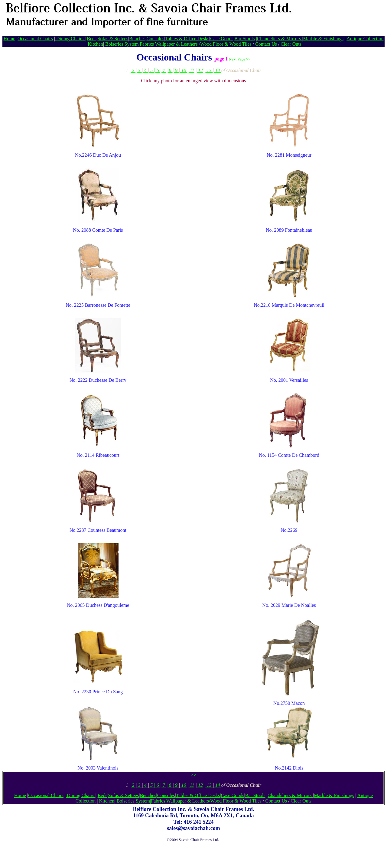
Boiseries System (121, 44)
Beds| (92, 38)
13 (209, 70)
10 (183, 70)
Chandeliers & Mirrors (279, 38)
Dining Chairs (70, 38)
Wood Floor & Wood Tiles (226, 44)
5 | (152, 70)
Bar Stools (244, 38)
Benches (137, 38)
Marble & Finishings (323, 38)
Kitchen (95, 44)
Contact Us (266, 44)
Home (9, 38)
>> (193, 774)
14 (217, 70)
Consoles (155, 38)
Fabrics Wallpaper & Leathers (169, 44)
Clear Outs (291, 44)
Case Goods (221, 38)
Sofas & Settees (113, 38)
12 (200, 70)
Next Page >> (240, 59)
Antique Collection (364, 38)
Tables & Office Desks (187, 38)
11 (191, 70)
